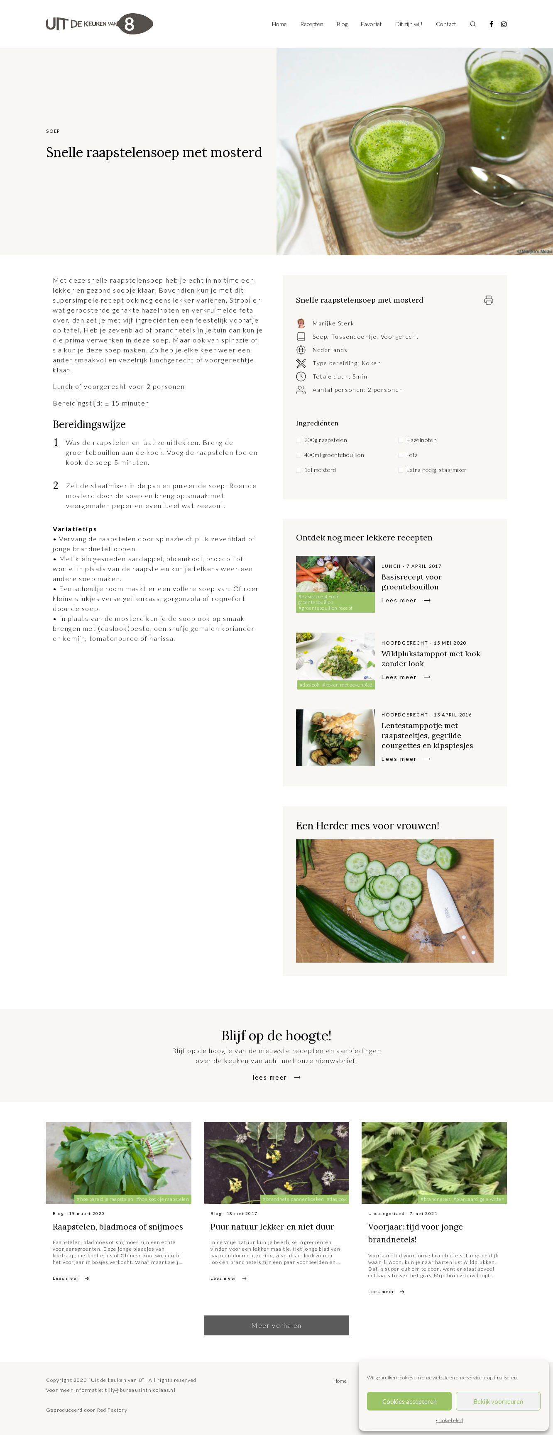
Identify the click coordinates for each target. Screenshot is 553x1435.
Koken (372, 363)
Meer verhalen (276, 1325)
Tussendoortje (354, 336)
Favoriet (371, 23)
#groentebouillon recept (325, 608)
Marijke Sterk (334, 323)
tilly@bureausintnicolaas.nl (140, 1390)
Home (279, 23)
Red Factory (112, 1410)
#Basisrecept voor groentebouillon (318, 599)
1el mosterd (320, 469)
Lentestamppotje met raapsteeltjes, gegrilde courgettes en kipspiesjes (432, 735)
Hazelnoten (421, 439)
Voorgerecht (400, 336)
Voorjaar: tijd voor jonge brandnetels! (424, 1233)
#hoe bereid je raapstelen (105, 1199)
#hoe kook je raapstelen (162, 1199)
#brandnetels (435, 1199)
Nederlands (330, 349)
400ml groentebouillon (334, 454)
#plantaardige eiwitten (478, 1199)
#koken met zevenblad (347, 685)
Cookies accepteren (409, 1401)
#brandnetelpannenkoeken (293, 1199)
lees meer (270, 1077)
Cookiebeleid (449, 1420)
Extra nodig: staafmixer (436, 469)
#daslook (310, 685)
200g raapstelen (325, 439)
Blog (342, 23)
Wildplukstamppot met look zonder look (436, 658)
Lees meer (399, 600)
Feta (412, 454)
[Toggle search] (473, 24)
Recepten (311, 23)
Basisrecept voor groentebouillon (415, 581)
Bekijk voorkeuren (498, 1401)
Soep (320, 336)
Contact (446, 23)
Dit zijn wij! (409, 23)
